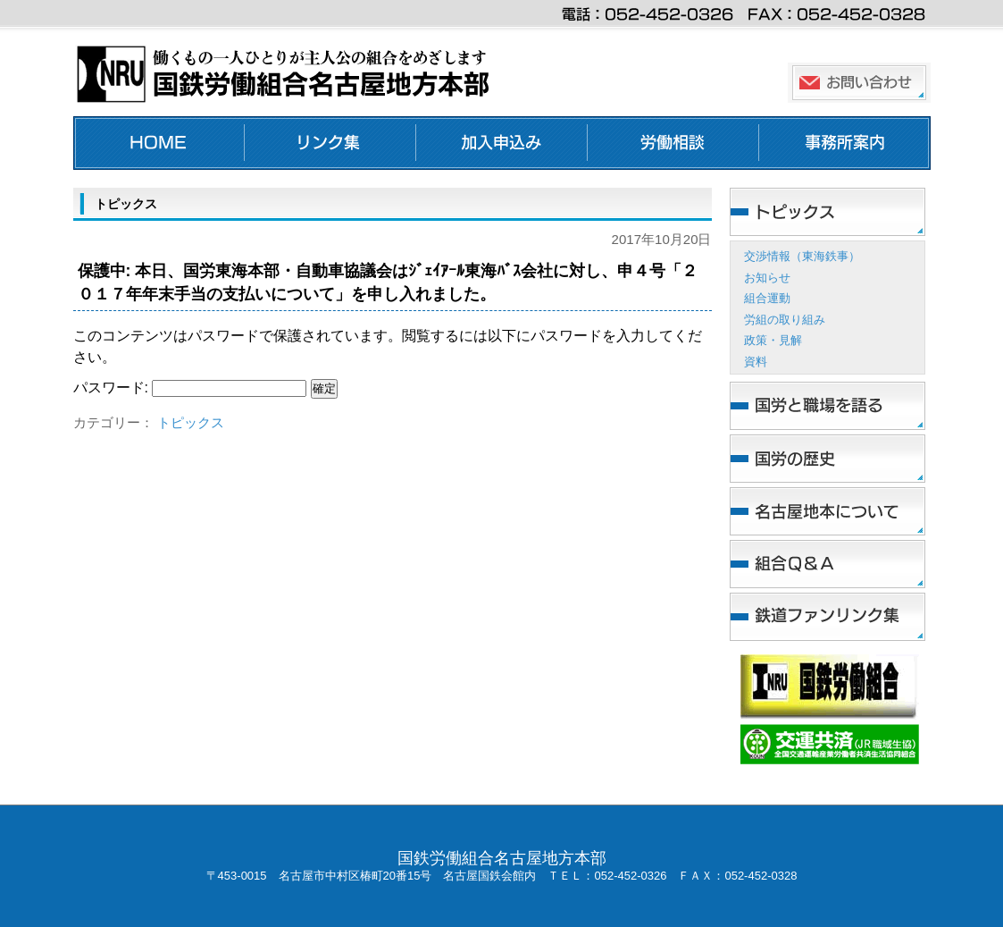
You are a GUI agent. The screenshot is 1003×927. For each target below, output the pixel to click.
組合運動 (767, 298)
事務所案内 (845, 143)
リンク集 (330, 143)
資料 (755, 361)
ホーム (159, 143)
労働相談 (673, 143)
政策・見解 (773, 340)
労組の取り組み (784, 319)
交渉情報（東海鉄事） (802, 256)
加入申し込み (502, 143)
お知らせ (767, 277)
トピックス (190, 422)
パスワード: (190, 387)
